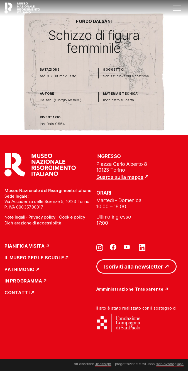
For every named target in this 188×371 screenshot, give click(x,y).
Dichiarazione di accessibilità (33, 223)
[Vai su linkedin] (142, 247)
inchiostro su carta (118, 100)
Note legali (14, 217)
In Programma (23, 281)
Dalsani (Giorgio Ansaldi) (61, 100)
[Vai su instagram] (99, 247)
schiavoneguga (170, 364)
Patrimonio (19, 269)
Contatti (17, 292)
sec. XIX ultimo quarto (58, 76)
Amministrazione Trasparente (130, 289)
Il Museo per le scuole (34, 257)
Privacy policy (41, 217)
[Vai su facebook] (113, 247)
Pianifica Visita (24, 246)
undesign (103, 364)
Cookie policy (72, 217)
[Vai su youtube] (127, 247)
